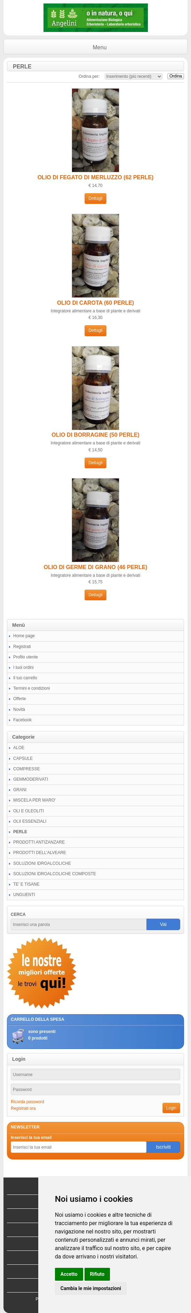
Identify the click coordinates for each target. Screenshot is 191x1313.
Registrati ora (23, 1108)
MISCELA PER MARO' (34, 800)
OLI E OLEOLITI (28, 811)
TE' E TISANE (26, 884)
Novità (19, 709)
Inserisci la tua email (31, 1137)
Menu (100, 47)
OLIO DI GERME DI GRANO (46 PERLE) (96, 567)
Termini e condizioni (31, 688)
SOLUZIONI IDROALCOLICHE (42, 863)
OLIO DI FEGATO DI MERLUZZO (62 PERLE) (96, 177)
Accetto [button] (69, 1274)
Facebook (22, 719)
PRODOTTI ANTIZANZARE (39, 842)
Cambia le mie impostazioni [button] (91, 1288)
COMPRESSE (26, 768)
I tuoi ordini (23, 667)
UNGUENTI (24, 894)
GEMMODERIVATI (30, 779)
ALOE (18, 747)
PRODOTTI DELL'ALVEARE (39, 852)
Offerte (19, 698)
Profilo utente (25, 657)
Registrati (22, 646)
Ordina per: (89, 76)
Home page (24, 635)
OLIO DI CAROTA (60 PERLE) (95, 303)
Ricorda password (27, 1101)
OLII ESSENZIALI (29, 821)
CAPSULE (23, 758)
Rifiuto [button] (97, 1274)
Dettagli (95, 198)
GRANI (19, 789)
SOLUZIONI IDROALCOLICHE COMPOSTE (54, 873)
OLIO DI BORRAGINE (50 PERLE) (95, 435)
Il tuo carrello (25, 677)
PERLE (20, 831)
